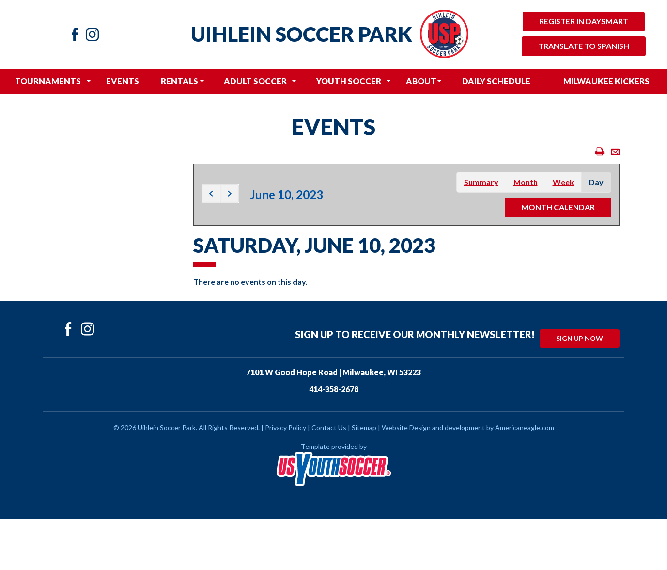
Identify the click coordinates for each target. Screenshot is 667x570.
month (525, 181)
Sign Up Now (579, 338)
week (563, 181)
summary (481, 181)
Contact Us (328, 427)
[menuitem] (48, 81)
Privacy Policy (285, 427)
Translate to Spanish (583, 45)
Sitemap (364, 427)
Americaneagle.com (524, 427)
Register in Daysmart (583, 21)
